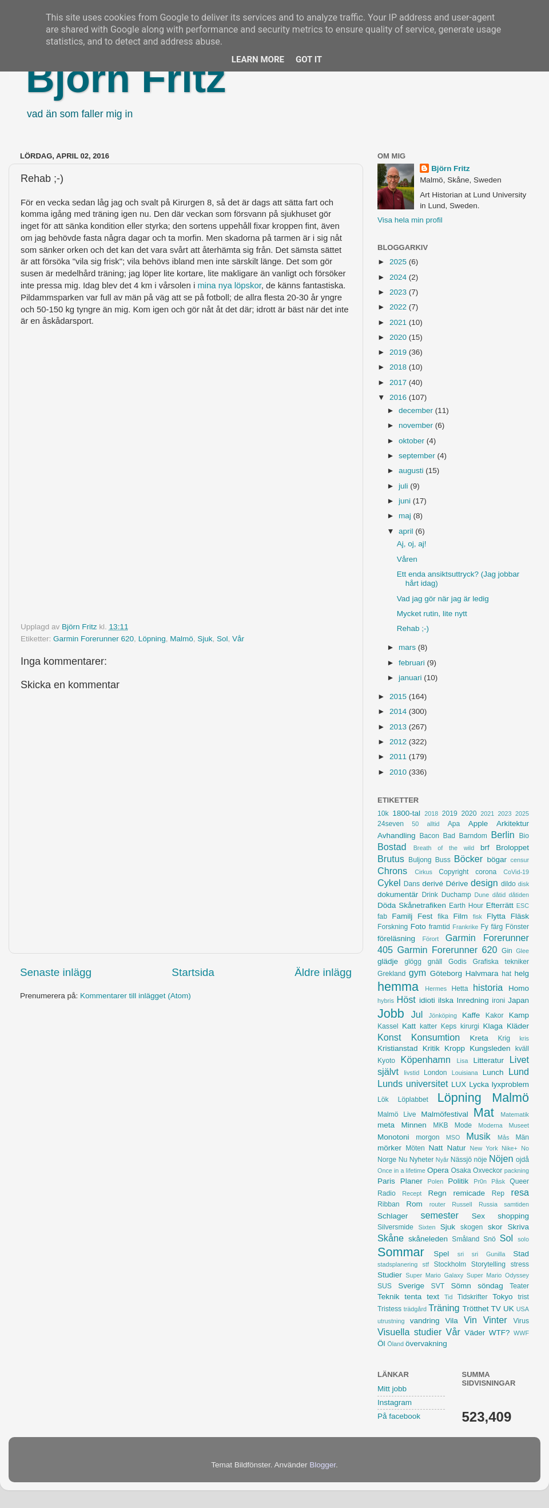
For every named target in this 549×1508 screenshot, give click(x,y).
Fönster (517, 927)
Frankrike (465, 926)
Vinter (495, 1320)
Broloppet (512, 847)
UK (508, 1308)
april (407, 531)
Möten (415, 1148)
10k (383, 813)
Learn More (258, 59)
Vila (451, 1320)
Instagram (394, 1402)
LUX (458, 1084)
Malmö (181, 638)
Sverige (411, 1285)
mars (408, 647)
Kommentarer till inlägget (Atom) (135, 995)
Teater (519, 1286)
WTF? (499, 1332)
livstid (411, 1072)
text (433, 1296)
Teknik (388, 1296)
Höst (405, 999)
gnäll (435, 962)
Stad (521, 1253)
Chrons (392, 871)
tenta (412, 1296)
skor (495, 1227)
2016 (399, 397)
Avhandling (396, 835)
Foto (418, 926)
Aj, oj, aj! (412, 543)
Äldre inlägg (323, 972)
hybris (385, 1000)
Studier (389, 1275)
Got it (309, 59)
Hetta (459, 989)
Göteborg (446, 973)
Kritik (431, 1048)
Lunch (493, 1072)
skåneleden (428, 1239)
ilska (445, 1000)
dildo (508, 884)
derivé (432, 883)
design (484, 883)
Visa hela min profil (410, 220)
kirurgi (469, 1026)
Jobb (390, 1013)
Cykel (388, 883)
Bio (524, 836)
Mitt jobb (392, 1388)
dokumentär (397, 894)
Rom (414, 1204)
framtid (439, 927)
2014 (399, 711)
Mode (463, 1125)
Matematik (514, 1114)
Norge (386, 1160)
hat (506, 974)
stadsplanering (397, 1264)
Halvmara (482, 973)
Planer (411, 1181)
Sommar (400, 1252)
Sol (222, 638)
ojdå (522, 1160)
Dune (481, 894)
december (417, 410)
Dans (412, 884)
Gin (507, 951)
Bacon (429, 836)
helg (521, 973)
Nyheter (421, 1160)
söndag (490, 1285)
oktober (413, 440)
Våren (407, 559)
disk (523, 883)
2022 (399, 307)
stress (520, 1264)
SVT (438, 1286)
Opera (438, 1170)
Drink (430, 895)
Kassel (387, 1026)
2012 (399, 741)
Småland (465, 1239)
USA (522, 1308)
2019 (399, 352)
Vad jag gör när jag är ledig (443, 598)
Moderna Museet (503, 1125)
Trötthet (475, 1308)
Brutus (390, 859)
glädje (387, 961)
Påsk (498, 1181)
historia (488, 987)
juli (404, 486)
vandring (425, 1320)
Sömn (461, 1285)
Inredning (473, 1000)
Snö (489, 1239)
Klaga (493, 1026)
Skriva (519, 1227)
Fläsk (520, 916)
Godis (457, 962)
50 (415, 823)
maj (406, 515)
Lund (518, 1071)
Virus (521, 1321)
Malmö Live (396, 1114)
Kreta (479, 1038)
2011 (399, 756)
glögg (412, 962)
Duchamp (456, 895)
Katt (409, 1026)
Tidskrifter (473, 1297)
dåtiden (519, 894)
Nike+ (510, 1148)
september (418, 455)
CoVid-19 (516, 871)
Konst (389, 1037)
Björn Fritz (126, 78)
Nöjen (501, 1158)
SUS (384, 1286)
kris (524, 1038)
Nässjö (461, 1160)
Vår (238, 638)
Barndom (473, 836)
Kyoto (386, 1061)
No (525, 1148)
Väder (474, 1332)
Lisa (462, 1060)
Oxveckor (487, 1170)
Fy (484, 927)
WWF (521, 1333)
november (417, 425)
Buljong (420, 860)
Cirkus (423, 871)
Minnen (414, 1125)
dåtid (499, 894)
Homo (518, 988)
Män (522, 1137)
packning (516, 1170)
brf (485, 847)
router (437, 1204)
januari (411, 677)
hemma (398, 986)
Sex (478, 1216)
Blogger (322, 1465)
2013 (399, 727)
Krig (504, 1038)
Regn (437, 1193)
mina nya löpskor (229, 285)
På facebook (398, 1416)
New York (484, 1148)
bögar (497, 859)
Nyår (442, 1159)
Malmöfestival (444, 1114)
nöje (480, 1160)
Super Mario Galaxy (434, 1275)
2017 (399, 382)
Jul (417, 1014)
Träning (443, 1308)
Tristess (389, 1309)
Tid (448, 1296)
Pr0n (480, 1181)
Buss (443, 860)
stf (426, 1264)
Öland (395, 1343)
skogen (471, 1227)
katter (428, 1026)
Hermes (436, 988)
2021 (399, 322)
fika (442, 916)
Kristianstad (397, 1048)
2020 (399, 337)
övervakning (426, 1343)
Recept (411, 1193)
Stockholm (449, 1264)
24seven (390, 824)
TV (496, 1308)
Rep (498, 1193)
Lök (383, 1100)
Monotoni (393, 1137)
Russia (488, 1204)
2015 (399, 696)
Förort (430, 938)
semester (439, 1215)
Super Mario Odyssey (498, 1275)
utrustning (390, 1320)
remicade (469, 1193)
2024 (399, 277)
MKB (440, 1125)
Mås (503, 1137)
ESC (522, 905)
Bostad (391, 847)
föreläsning (396, 938)
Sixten (426, 1227)
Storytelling (488, 1264)
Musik (478, 1136)
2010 (399, 772)
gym (418, 972)
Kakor (495, 1015)
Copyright (453, 872)
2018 (399, 367)
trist (523, 1297)
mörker (389, 1148)
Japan (518, 1000)
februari (413, 662)
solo (523, 1239)
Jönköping (443, 1015)
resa (520, 1192)
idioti (427, 1000)
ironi (498, 1001)
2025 (399, 261)
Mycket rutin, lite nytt (432, 613)
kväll (522, 1049)
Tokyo (502, 1296)
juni (406, 501)
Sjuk (204, 638)
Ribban (388, 1204)
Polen (436, 1181)
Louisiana (465, 1072)
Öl (381, 1343)
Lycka (479, 1084)
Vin (470, 1320)
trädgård (415, 1308)
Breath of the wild (444, 847)
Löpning (152, 638)
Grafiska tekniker (501, 962)
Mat (484, 1112)
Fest (424, 916)
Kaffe (471, 1015)
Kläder (518, 1026)
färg (497, 927)
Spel (441, 1253)
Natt (436, 1148)
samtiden (516, 1204)
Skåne (390, 1238)
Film (460, 916)
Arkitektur (512, 823)
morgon (427, 1137)
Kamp (519, 1015)
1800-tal (406, 813)
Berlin (502, 835)
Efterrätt (500, 905)
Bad (449, 836)
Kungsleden (490, 1048)
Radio (386, 1193)
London (435, 1073)
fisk (477, 916)
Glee (522, 950)
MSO (453, 1137)
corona (485, 872)
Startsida (193, 972)
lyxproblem (510, 1084)
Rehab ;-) (413, 628)
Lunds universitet (412, 1083)
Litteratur (489, 1060)
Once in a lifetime (401, 1170)
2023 (399, 292)
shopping (513, 1216)
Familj (402, 916)
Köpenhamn (426, 1059)
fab (382, 916)
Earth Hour (466, 906)
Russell (462, 1204)
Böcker (468, 859)
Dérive (457, 883)
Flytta (496, 916)
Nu (403, 1160)
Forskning (392, 927)
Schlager (392, 1216)
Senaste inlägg (56, 972)
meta (386, 1125)
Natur (456, 1148)
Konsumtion (435, 1037)
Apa (454, 824)
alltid (433, 823)
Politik (458, 1181)
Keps (449, 1026)
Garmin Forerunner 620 (93, 638)
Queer (519, 1181)
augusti (412, 470)
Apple (478, 823)
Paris (386, 1181)
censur (520, 859)
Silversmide (395, 1227)
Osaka (461, 1170)
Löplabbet (413, 1100)
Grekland (391, 974)
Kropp (454, 1048)
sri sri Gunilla (482, 1254)
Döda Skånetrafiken (411, 905)
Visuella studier (409, 1332)
